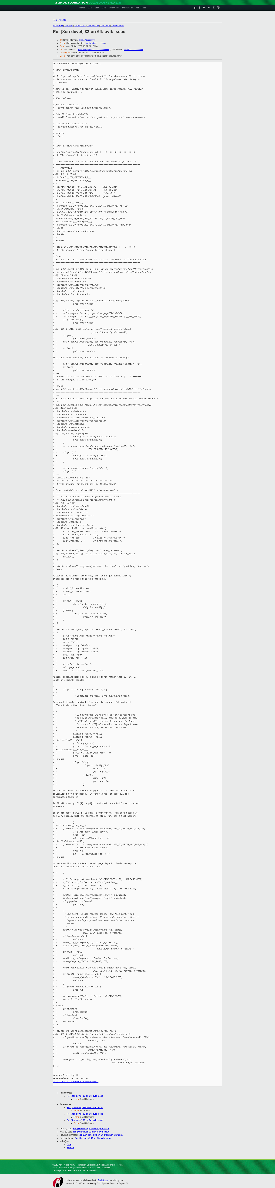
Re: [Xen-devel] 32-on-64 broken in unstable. (101, 1135)
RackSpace (103, 1180)
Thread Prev (80, 25)
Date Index (105, 25)
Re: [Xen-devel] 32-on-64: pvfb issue (85, 1096)
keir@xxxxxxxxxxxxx (133, 49)
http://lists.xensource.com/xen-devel (75, 1081)
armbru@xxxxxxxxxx (95, 43)
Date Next (68, 25)
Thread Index (117, 25)
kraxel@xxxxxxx (87, 40)
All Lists (62, 20)
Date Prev (58, 25)
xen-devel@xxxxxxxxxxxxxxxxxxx (93, 49)
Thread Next (93, 25)
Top (55, 20)
